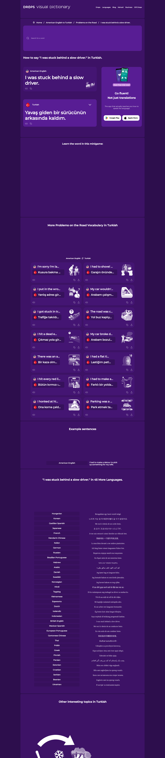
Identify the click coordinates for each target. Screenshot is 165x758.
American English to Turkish (59, 23)
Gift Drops (138, 7)
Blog (114, 7)
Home (39, 23)
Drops (98, 7)
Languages (106, 7)
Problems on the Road (86, 23)
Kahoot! (120, 7)
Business (128, 7)
